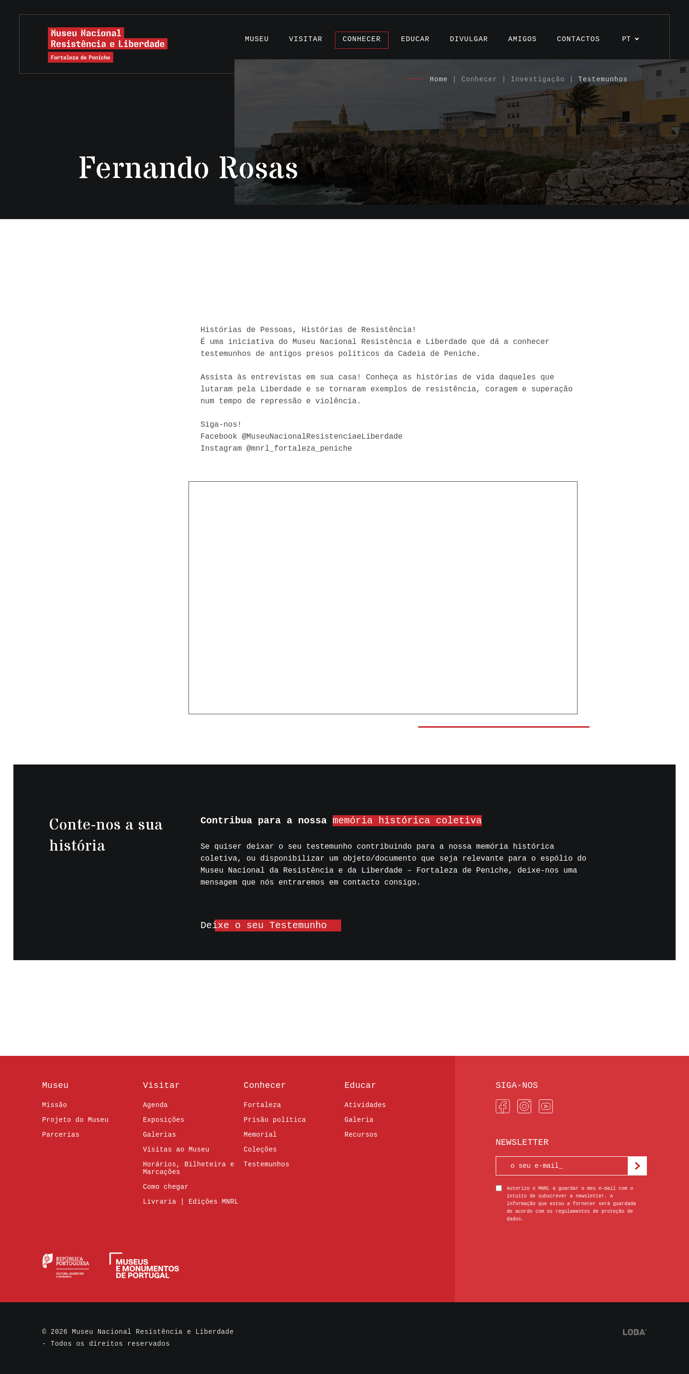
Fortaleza (262, 1105)
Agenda (155, 1105)
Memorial (260, 1135)
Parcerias (60, 1135)
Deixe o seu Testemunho (263, 925)
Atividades (365, 1105)
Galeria (359, 1120)
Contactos (578, 39)
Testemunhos (603, 79)
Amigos (522, 39)
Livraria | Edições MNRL (191, 1202)
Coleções (260, 1149)
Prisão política (275, 1120)
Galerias (159, 1135)
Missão (54, 1105)
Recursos (361, 1135)
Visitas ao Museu (176, 1149)
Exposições (164, 1120)
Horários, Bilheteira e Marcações (188, 1168)
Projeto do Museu (75, 1120)
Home (439, 79)
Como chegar (166, 1187)
